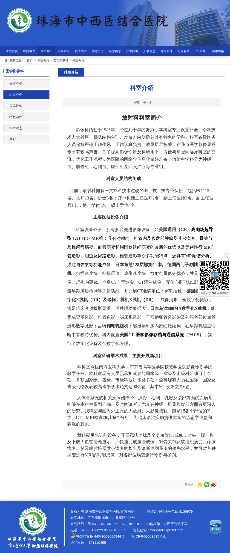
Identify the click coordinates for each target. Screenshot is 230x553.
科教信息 (115, 51)
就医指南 (81, 51)
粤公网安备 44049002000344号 (97, 536)
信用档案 (218, 51)
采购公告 (63, 51)
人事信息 (149, 51)
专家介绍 (15, 84)
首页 (30, 60)
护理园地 (132, 51)
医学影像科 (60, 60)
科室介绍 (46, 51)
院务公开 (98, 51)
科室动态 (15, 128)
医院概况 (29, 51)
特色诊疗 (15, 117)
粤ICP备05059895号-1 (148, 536)
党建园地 (166, 51)
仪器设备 (15, 106)
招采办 (200, 51)
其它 (12, 139)
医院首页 (12, 51)
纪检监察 (184, 51)
